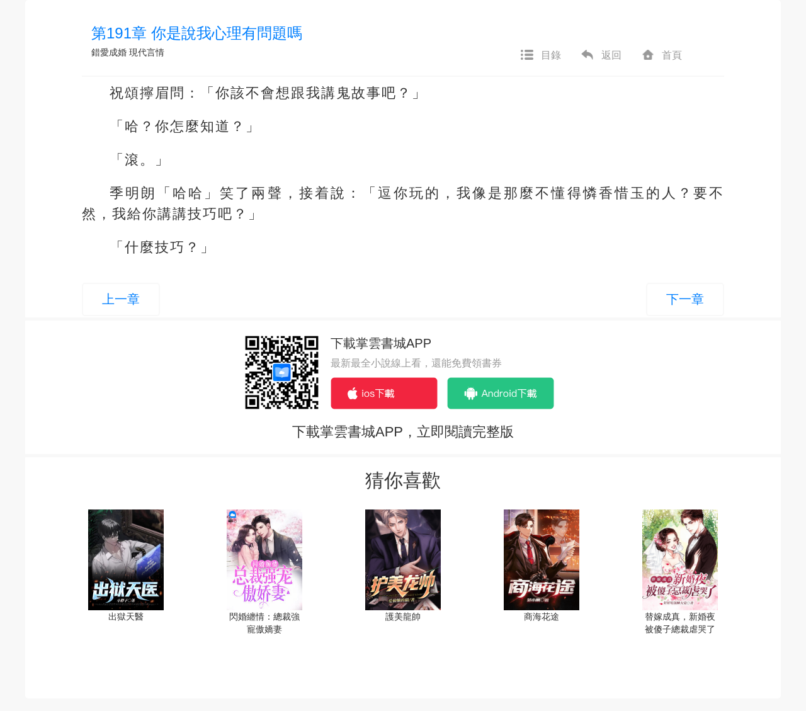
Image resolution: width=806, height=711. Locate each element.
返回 (601, 55)
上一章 (121, 299)
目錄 (540, 55)
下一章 (685, 299)
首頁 (661, 55)
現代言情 (146, 52)
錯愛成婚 (109, 52)
